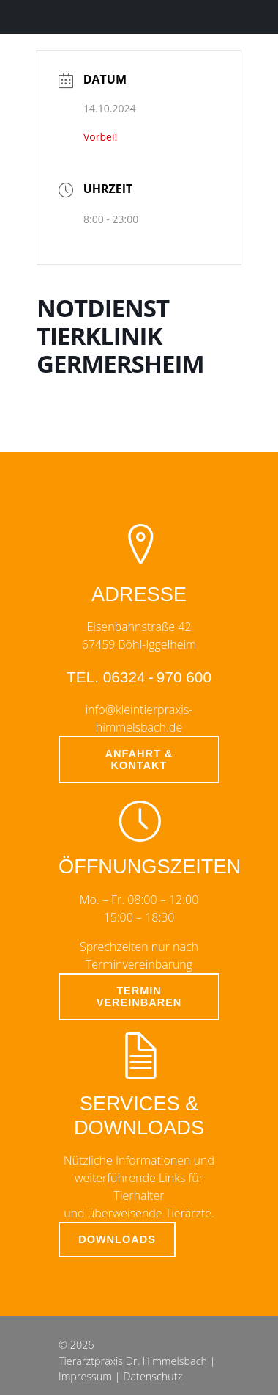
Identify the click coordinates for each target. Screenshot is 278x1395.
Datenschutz (152, 1376)
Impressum (85, 1376)
